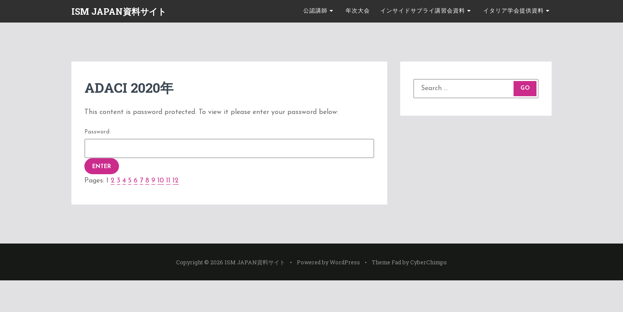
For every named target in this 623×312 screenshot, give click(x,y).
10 (160, 180)
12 (176, 180)
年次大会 (358, 11)
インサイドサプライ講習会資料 (422, 11)
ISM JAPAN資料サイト (118, 11)
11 (168, 180)
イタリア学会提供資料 (513, 11)
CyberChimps (428, 262)
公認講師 (315, 11)
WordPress (345, 262)
